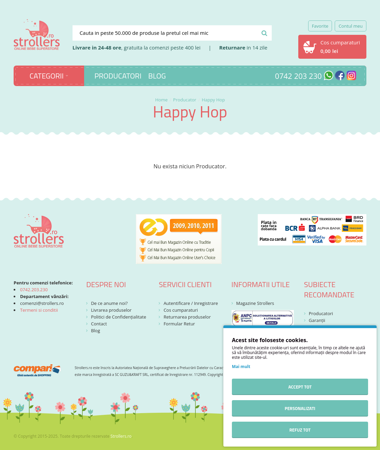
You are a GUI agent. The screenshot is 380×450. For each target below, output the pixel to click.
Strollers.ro (121, 436)
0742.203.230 (34, 289)
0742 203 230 (298, 76)
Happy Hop (213, 100)
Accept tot (300, 386)
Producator (184, 100)
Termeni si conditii (39, 310)
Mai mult (241, 366)
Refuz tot (300, 429)
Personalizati (300, 408)
